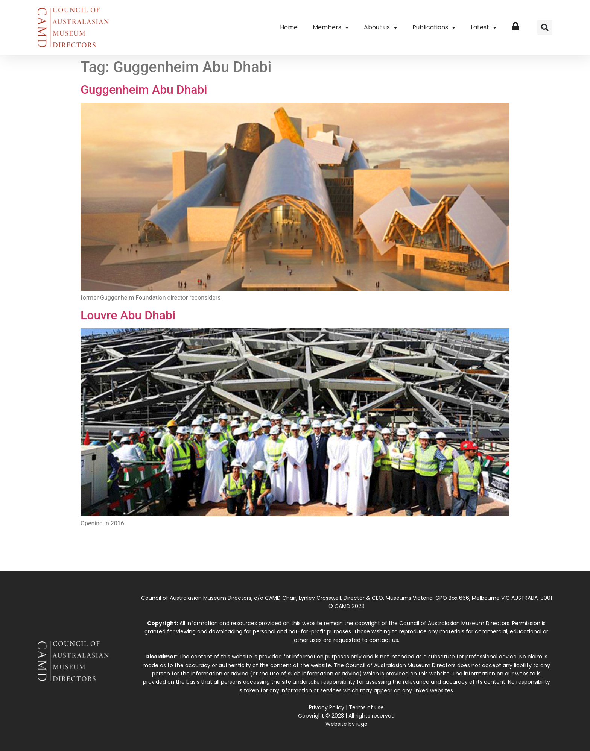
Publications (434, 27)
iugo (362, 724)
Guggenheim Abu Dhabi (144, 89)
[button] (544, 27)
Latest (484, 27)
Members (331, 27)
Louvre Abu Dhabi (128, 315)
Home (289, 27)
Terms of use (366, 707)
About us (380, 27)
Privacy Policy (326, 707)
